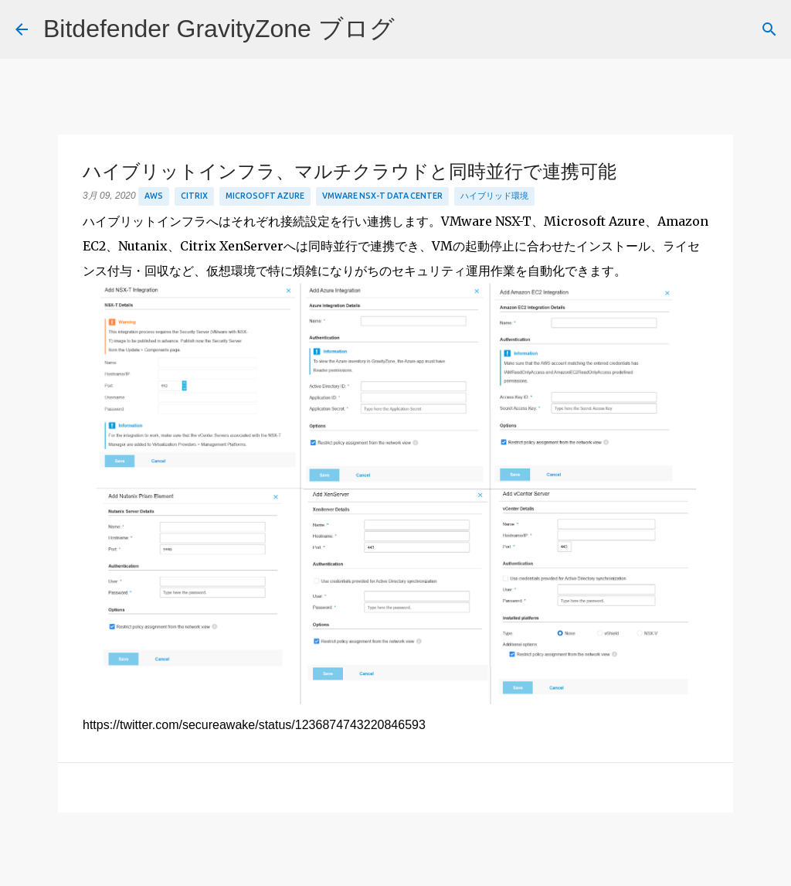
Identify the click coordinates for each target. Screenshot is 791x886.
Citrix (194, 195)
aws (153, 195)
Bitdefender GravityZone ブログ (219, 29)
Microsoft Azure (265, 195)
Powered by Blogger (396, 864)
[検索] (416, 29)
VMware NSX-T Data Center (382, 195)
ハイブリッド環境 (494, 195)
